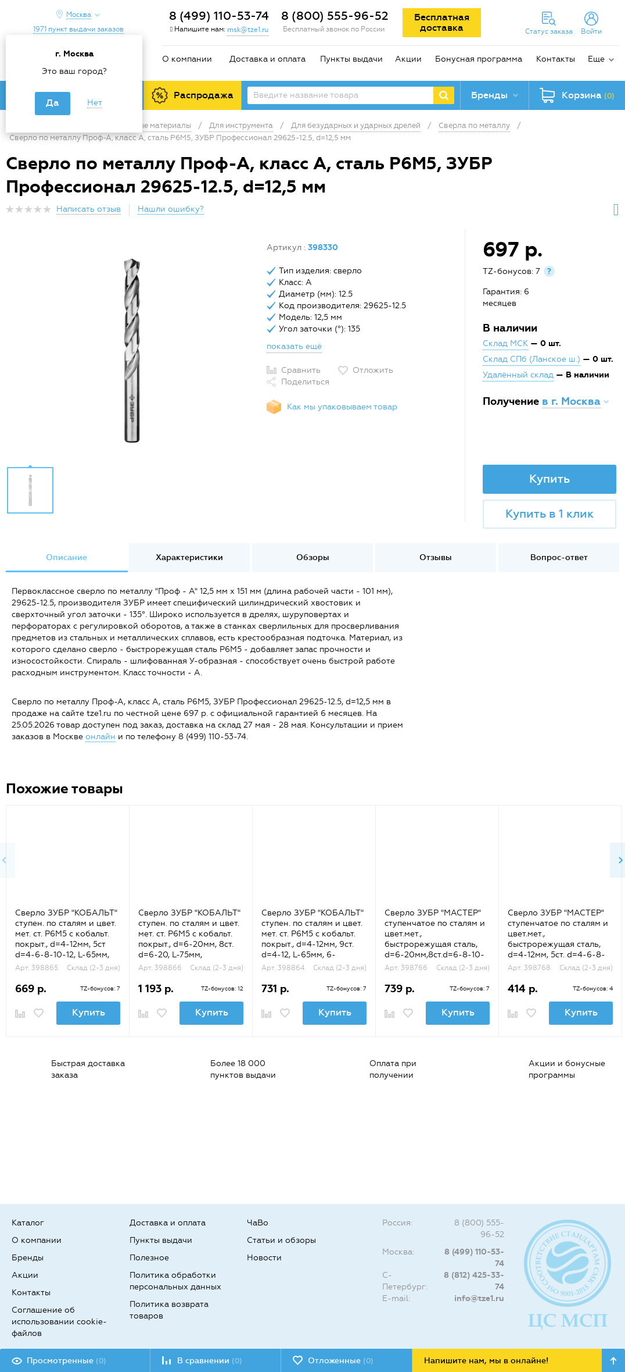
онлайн (100, 737)
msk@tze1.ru (247, 30)
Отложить (373, 370)
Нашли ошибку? (171, 209)
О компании (187, 59)
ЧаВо (257, 1223)
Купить (549, 479)
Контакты (555, 59)
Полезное (149, 1258)
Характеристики (189, 557)
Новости (264, 1258)
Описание (66, 557)
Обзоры (312, 557)
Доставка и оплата (267, 59)
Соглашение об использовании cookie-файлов (59, 1321)
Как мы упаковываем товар (342, 407)
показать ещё (294, 346)
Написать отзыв (88, 209)
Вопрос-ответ (559, 557)
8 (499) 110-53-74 (219, 16)
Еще (596, 59)
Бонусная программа (478, 59)
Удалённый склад (518, 375)
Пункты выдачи (351, 59)
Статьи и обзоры (281, 1240)
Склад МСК (505, 343)
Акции (408, 59)
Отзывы (435, 557)
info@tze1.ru (479, 1298)
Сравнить (301, 370)
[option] (132, 350)
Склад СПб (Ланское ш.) (531, 359)
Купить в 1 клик (549, 514)
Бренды (28, 1258)
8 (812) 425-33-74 (474, 1281)
